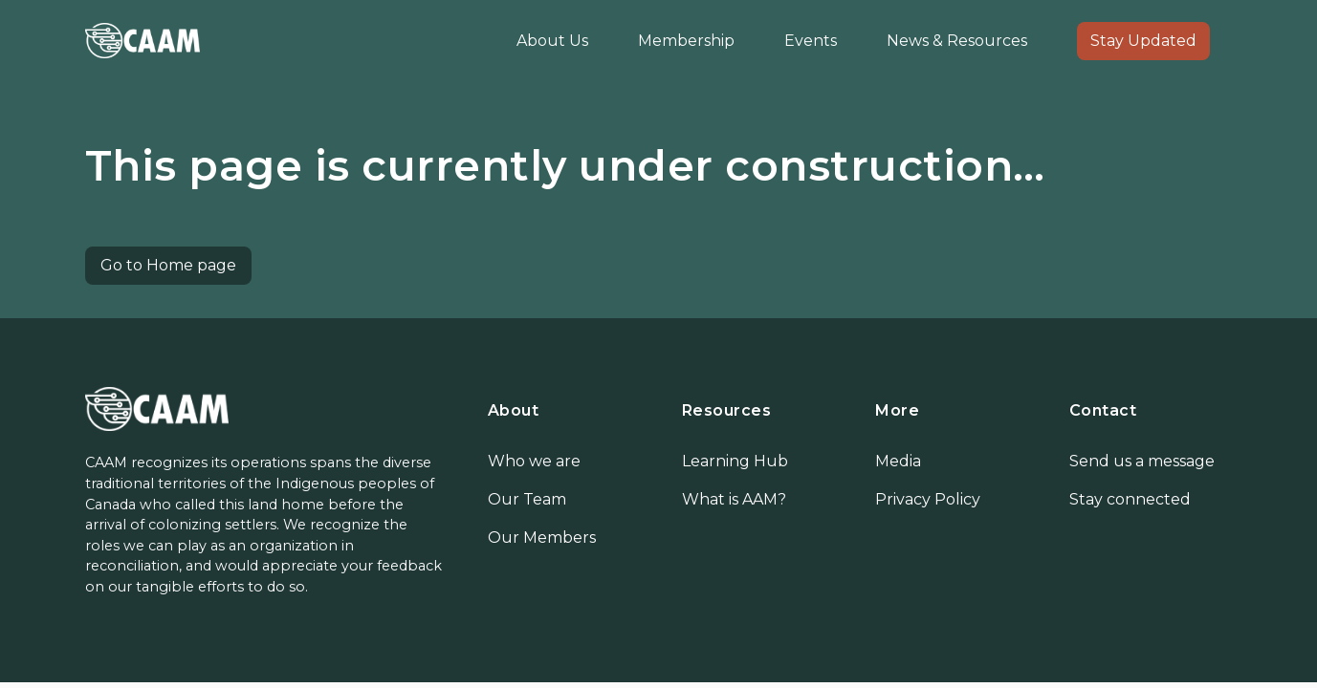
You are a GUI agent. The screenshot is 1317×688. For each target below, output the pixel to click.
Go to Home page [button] (168, 265)
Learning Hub (735, 461)
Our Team (527, 499)
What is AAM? (734, 499)
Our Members (542, 537)
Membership (686, 41)
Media (898, 461)
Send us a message (1142, 461)
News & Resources (957, 41)
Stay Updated (1143, 41)
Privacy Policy (927, 499)
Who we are (534, 461)
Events (810, 41)
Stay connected (1130, 499)
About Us (552, 41)
